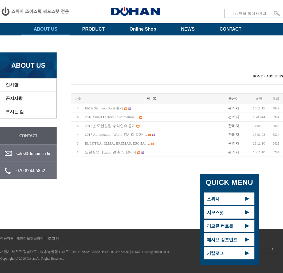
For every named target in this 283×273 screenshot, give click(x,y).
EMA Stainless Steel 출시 (104, 108)
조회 (276, 99)
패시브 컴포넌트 (222, 239)
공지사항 (14, 98)
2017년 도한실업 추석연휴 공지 (110, 126)
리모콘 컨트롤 (220, 226)
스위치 (213, 198)
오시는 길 (15, 111)
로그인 (53, 238)
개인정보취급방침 (30, 238)
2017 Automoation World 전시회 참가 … (116, 134)
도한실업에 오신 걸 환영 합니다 (111, 152)
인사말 (12, 84)
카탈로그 (215, 253)
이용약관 (7, 238)
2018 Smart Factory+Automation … (112, 117)
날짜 (259, 99)
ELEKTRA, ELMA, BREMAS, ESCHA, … (118, 143)
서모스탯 (215, 212)
